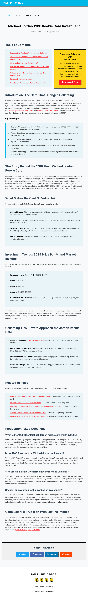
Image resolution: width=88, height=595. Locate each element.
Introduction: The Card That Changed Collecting (28, 53)
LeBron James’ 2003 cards (47, 111)
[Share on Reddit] (67, 554)
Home (4, 16)
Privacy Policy (49, 586)
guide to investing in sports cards (27, 530)
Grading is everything (35, 340)
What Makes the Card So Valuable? (24, 63)
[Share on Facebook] (36, 554)
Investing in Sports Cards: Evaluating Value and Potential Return (35, 407)
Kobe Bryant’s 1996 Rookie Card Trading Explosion (30, 397)
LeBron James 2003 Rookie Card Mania (25, 403)
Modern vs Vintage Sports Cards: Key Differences (29, 416)
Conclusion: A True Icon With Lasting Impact (27, 83)
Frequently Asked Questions (21, 79)
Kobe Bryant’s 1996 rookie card (21, 111)
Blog (10, 16)
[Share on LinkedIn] (52, 554)
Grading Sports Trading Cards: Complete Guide (28, 413)
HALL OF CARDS (12, 3)
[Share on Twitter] (21, 554)
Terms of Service (39, 586)
